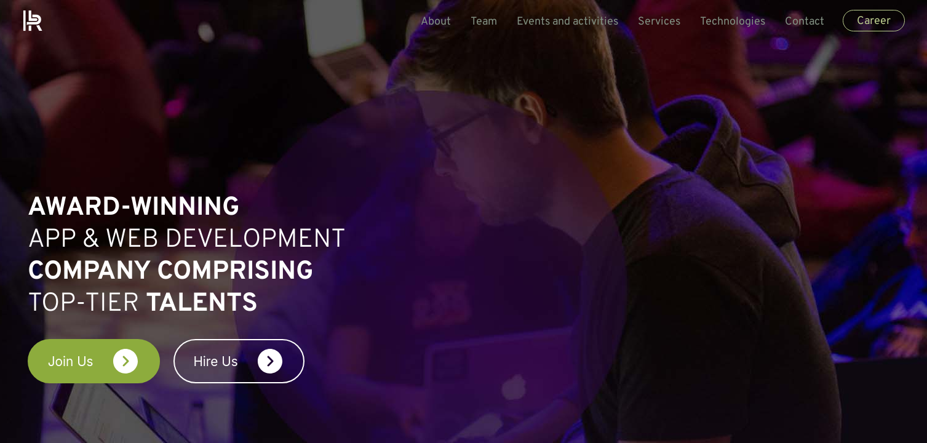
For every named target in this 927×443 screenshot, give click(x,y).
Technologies (727, 22)
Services (653, 22)
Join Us (114, 362)
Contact (799, 22)
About (430, 22)
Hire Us (306, 362)
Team (478, 22)
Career (868, 21)
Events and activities (562, 22)
